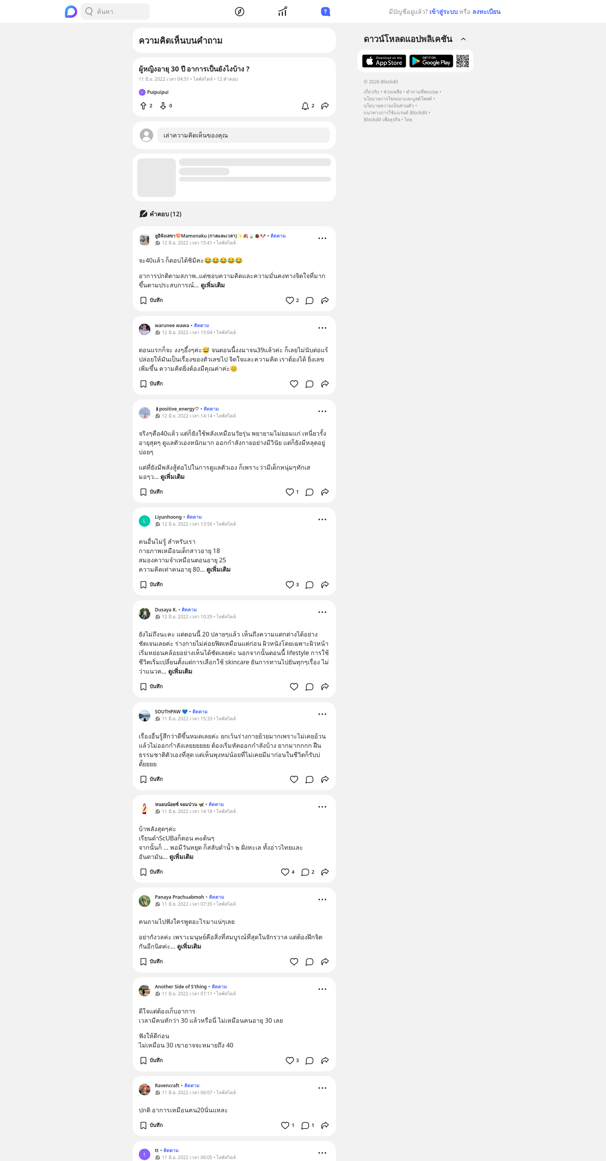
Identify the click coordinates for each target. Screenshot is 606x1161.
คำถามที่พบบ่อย (422, 91)
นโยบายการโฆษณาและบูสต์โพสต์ (398, 98)
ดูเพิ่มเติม (213, 285)
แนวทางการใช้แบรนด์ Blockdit (395, 112)
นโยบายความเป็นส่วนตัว (389, 105)
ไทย (408, 119)
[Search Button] (89, 11)
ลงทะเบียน (486, 11)
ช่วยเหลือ (392, 91)
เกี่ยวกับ (371, 91)
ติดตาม (278, 236)
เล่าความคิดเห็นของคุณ (195, 135)
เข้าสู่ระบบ (443, 11)
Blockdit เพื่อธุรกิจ (382, 119)
